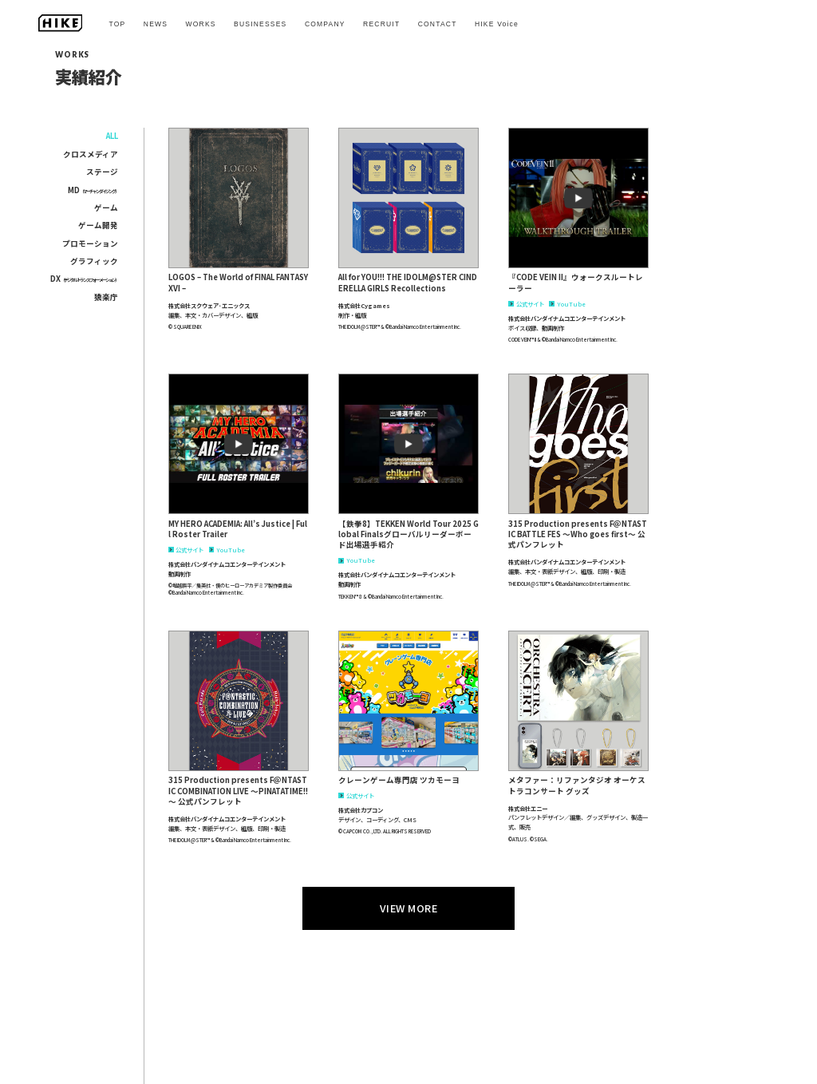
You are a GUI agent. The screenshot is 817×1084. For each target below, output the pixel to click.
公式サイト (526, 304)
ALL (112, 135)
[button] (238, 198)
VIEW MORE (409, 908)
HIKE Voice (497, 24)
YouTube (567, 304)
